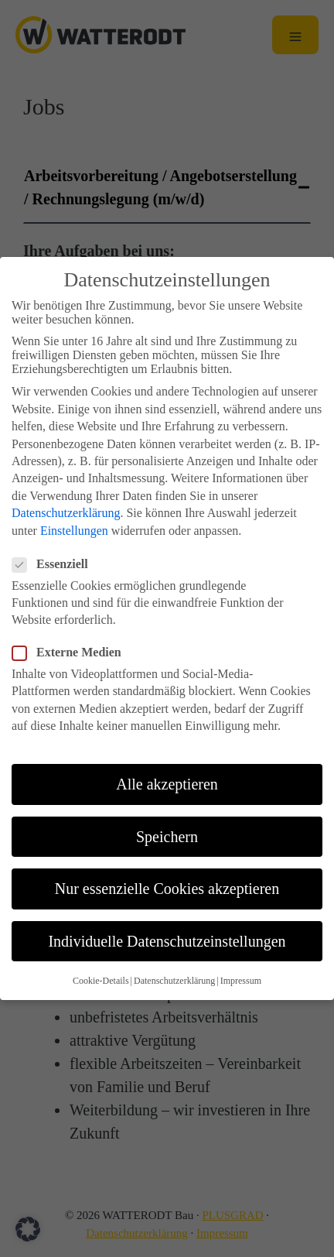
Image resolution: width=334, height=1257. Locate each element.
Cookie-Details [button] (101, 959)
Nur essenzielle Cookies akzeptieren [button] (167, 867)
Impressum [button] (240, 959)
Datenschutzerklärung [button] (174, 959)
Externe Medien (71, 631)
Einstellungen (74, 508)
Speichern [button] (167, 815)
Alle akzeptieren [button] (167, 762)
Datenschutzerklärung (66, 491)
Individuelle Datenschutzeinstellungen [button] (166, 919)
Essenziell (55, 543)
